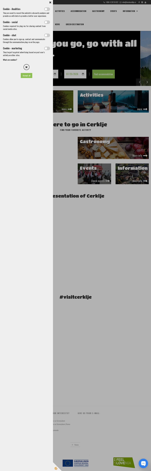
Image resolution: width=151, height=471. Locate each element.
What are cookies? (10, 59)
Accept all (26, 75)
